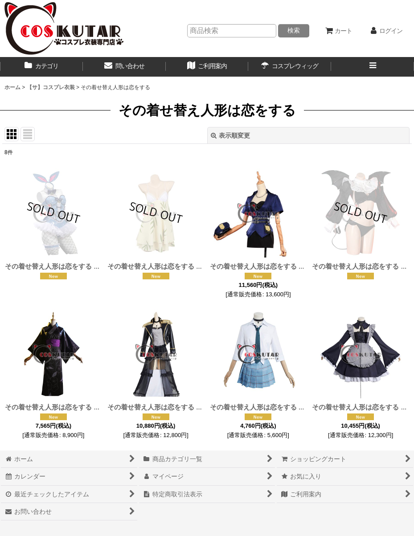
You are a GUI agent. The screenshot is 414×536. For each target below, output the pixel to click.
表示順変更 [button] (230, 135)
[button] (372, 67)
